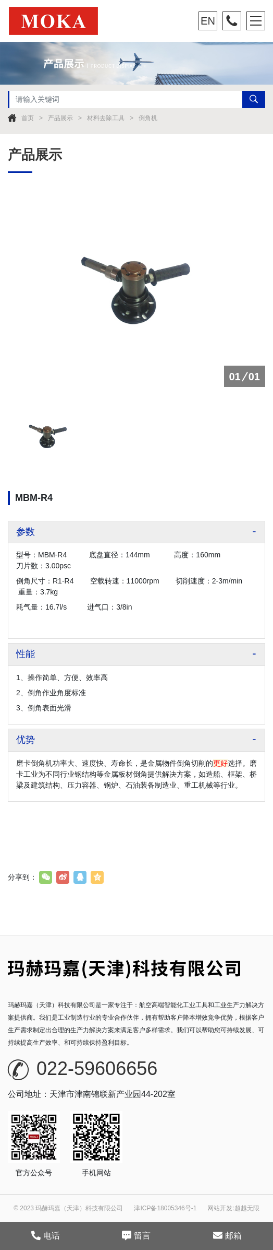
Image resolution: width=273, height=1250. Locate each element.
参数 (25, 532)
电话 (45, 1235)
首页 (27, 118)
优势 (25, 739)
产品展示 (60, 118)
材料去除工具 (106, 118)
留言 (136, 1235)
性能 (25, 654)
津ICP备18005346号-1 (165, 1208)
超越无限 (246, 1208)
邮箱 (227, 1235)
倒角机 (148, 118)
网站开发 (219, 1208)
